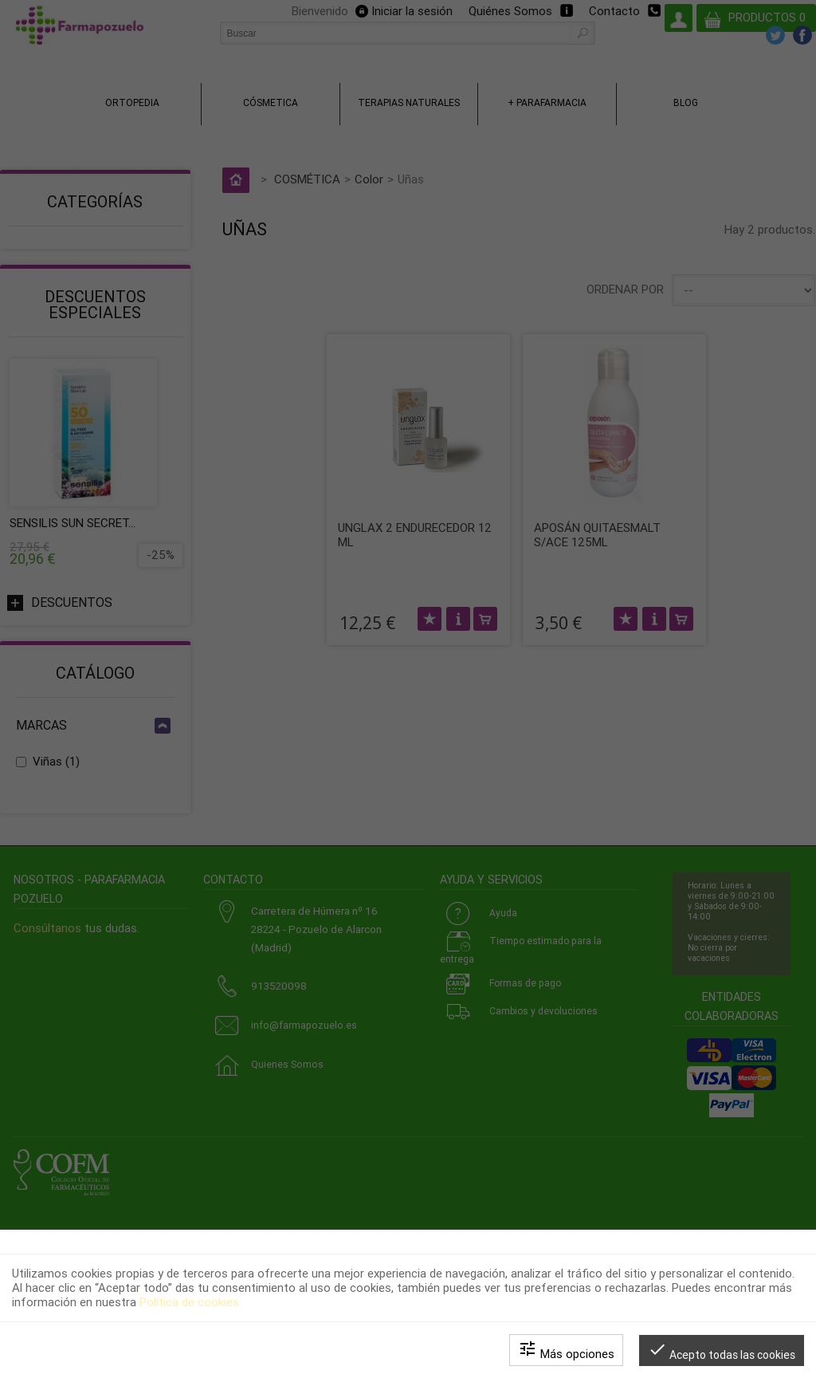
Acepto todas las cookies (721, 1350)
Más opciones (566, 1350)
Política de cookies (189, 1302)
